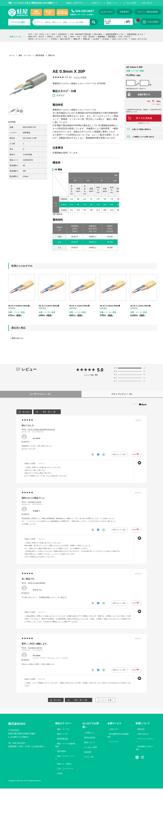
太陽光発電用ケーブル (114, 34)
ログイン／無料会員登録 (148, 12)
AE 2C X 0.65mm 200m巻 (19, 306)
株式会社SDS (17, 723)
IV (48, 34)
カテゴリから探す (19, 22)
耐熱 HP (76, 39)
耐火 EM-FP (65, 39)
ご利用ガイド (96, 3)
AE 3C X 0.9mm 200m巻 (110, 306)
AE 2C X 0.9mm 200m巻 (49, 306)
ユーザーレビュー (41, 394)
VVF (53, 34)
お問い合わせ (146, 3)
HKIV (72, 37)
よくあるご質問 (129, 3)
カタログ (60, 95)
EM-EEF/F (62, 34)
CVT (30, 34)
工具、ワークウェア (65, 769)
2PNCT (50, 37)
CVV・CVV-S (124, 37)
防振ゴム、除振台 (64, 764)
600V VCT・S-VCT (36, 37)
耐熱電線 (111, 37)
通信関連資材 (62, 739)
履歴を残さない (17, 338)
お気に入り (113, 729)
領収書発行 (124, 12)
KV (79, 37)
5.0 (100, 370)
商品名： (38, 429)
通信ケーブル (62, 734)
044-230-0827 (84, 11)
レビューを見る (80, 77)
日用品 (59, 773)
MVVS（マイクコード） (38, 39)
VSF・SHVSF (89, 37)
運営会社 (141, 729)
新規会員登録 (89, 738)
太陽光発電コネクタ (135, 34)
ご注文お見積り (151, 21)
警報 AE (86, 39)
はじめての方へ (107, 12)
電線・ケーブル (63, 729)
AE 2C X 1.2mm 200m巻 (79, 306)
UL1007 (96, 39)
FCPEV (54, 39)
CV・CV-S (39, 34)
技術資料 (88, 752)
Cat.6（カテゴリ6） (139, 39)
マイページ (113, 742)
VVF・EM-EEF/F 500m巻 (80, 34)
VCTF (58, 37)
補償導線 (101, 37)
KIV (65, 37)
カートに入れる (144, 118)
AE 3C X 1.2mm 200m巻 (140, 306)
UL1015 (105, 39)
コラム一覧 (88, 757)
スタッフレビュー (122, 394)
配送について (112, 3)
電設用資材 (61, 751)
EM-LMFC (98, 34)
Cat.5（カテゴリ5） (120, 39)
